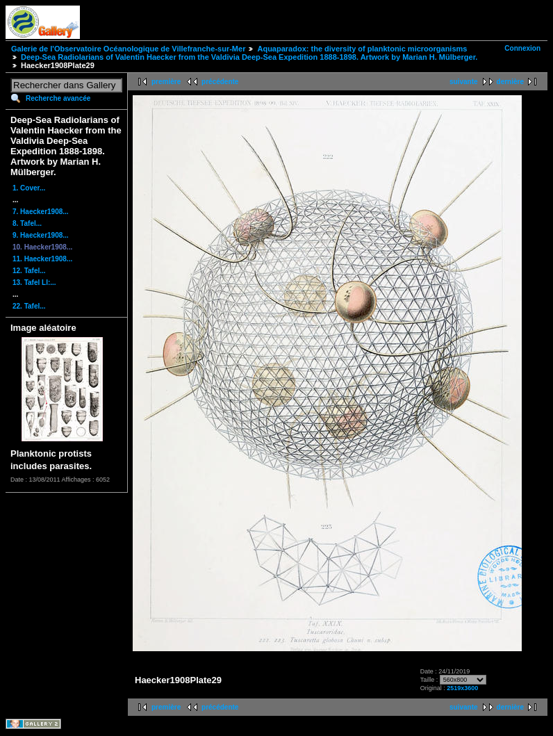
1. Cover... (29, 188)
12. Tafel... (29, 271)
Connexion (522, 48)
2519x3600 (462, 688)
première (166, 81)
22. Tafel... (29, 306)
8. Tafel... (27, 223)
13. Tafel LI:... (34, 282)
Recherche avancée (58, 98)
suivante (463, 81)
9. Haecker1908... (41, 235)
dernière (510, 81)
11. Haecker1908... (42, 259)
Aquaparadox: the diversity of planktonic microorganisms (362, 48)
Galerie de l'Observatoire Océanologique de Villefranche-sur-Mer (128, 48)
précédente (219, 81)
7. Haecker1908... (41, 211)
